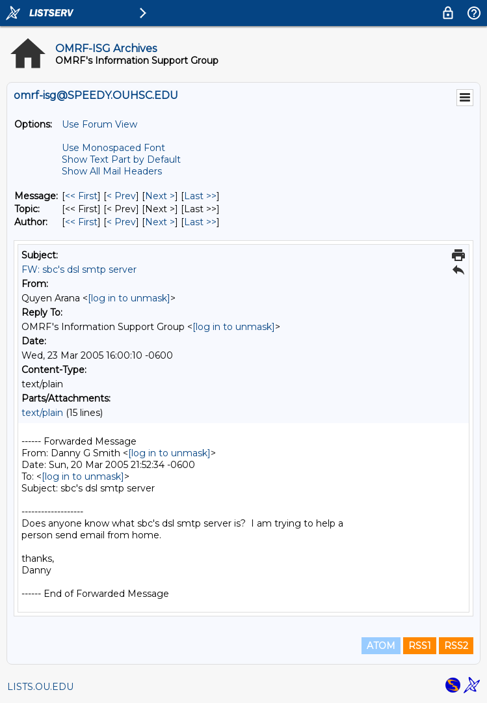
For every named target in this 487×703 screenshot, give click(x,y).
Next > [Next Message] (160, 196)
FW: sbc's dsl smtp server (79, 269)
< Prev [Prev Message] (121, 196)
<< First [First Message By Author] (81, 222)
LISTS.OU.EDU (40, 687)
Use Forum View (99, 124)
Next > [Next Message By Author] (160, 222)
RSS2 (456, 646)
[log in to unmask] (129, 298)
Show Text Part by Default (121, 159)
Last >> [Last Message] (200, 196)
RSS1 (419, 646)
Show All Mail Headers (112, 171)
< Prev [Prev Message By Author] (121, 222)
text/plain (42, 413)
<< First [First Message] (81, 196)
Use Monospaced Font (113, 148)
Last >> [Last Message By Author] (200, 222)
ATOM (381, 646)
